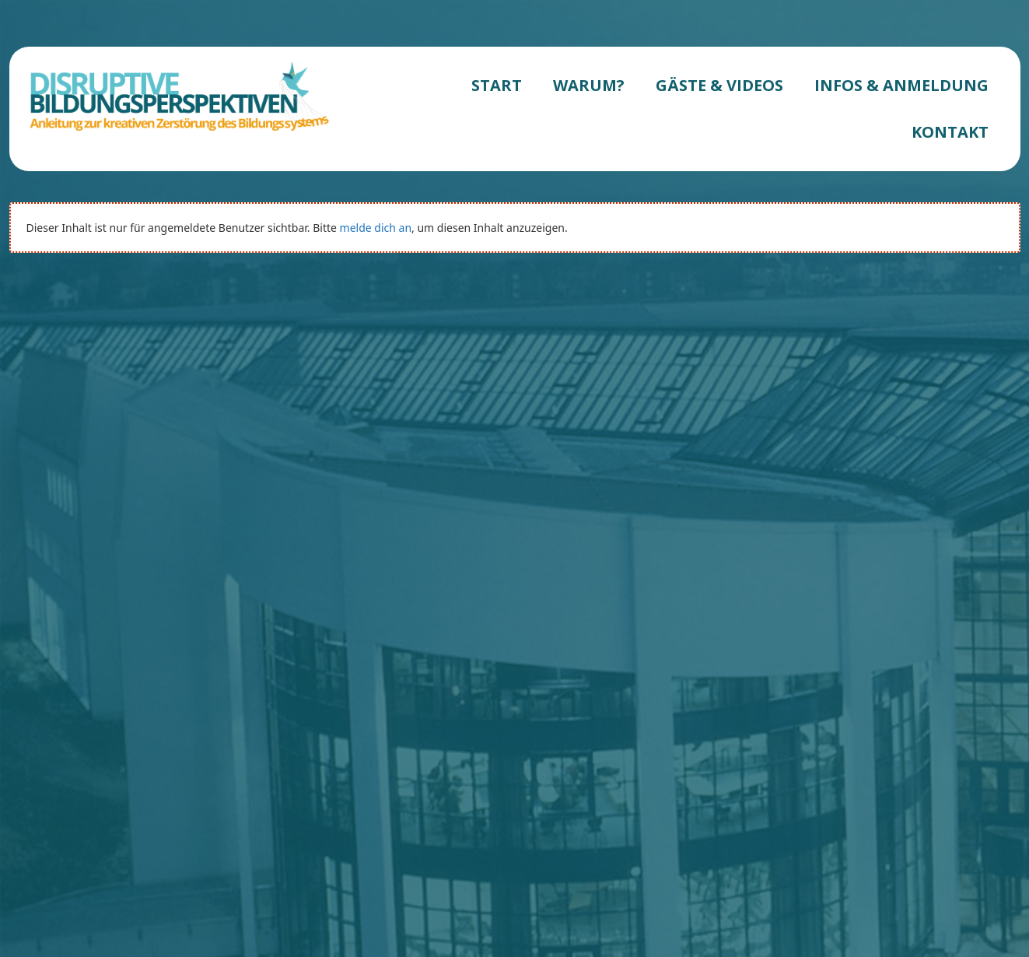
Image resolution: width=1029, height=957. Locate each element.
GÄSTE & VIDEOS (719, 85)
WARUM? (589, 85)
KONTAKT (950, 131)
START (496, 85)
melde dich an (375, 227)
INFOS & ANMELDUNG (901, 85)
